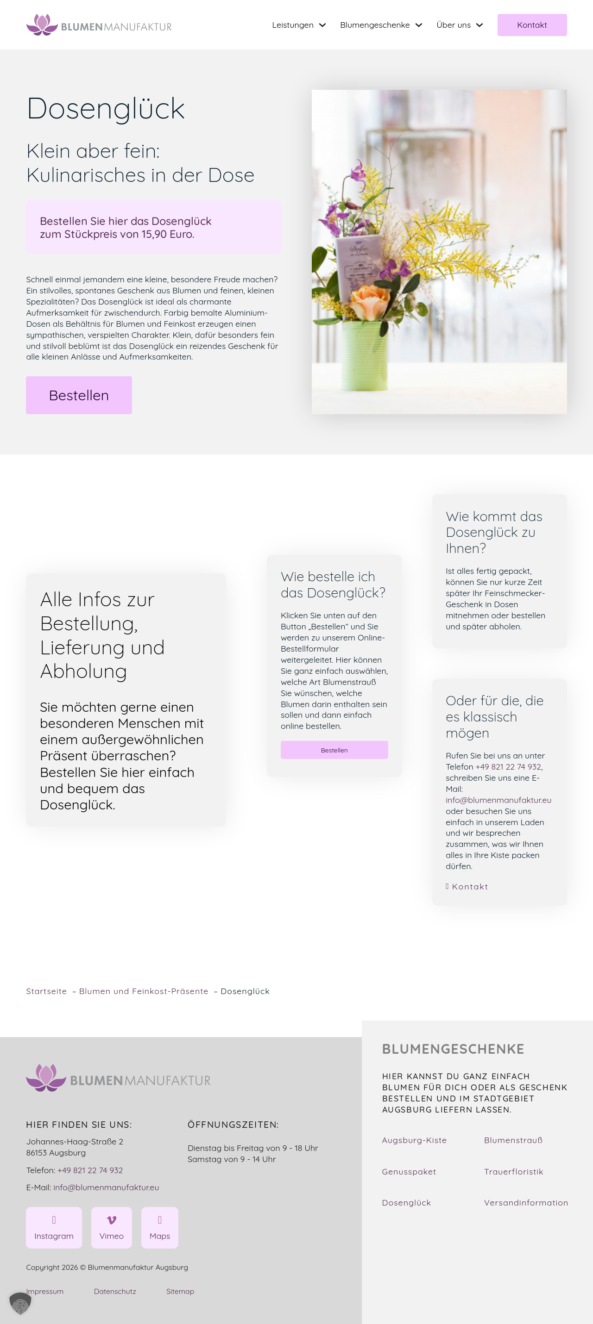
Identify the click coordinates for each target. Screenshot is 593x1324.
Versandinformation (526, 1202)
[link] (499, 886)
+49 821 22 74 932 (508, 766)
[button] (20, 1303)
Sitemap (180, 1291)
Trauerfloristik (514, 1171)
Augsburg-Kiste (415, 1140)
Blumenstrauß (513, 1140)
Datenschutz (115, 1291)
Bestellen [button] (79, 395)
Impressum (44, 1291)
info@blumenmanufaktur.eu (498, 800)
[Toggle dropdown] (322, 25)
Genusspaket (409, 1171)
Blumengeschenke (375, 24)
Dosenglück (407, 1202)
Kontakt (532, 24)
